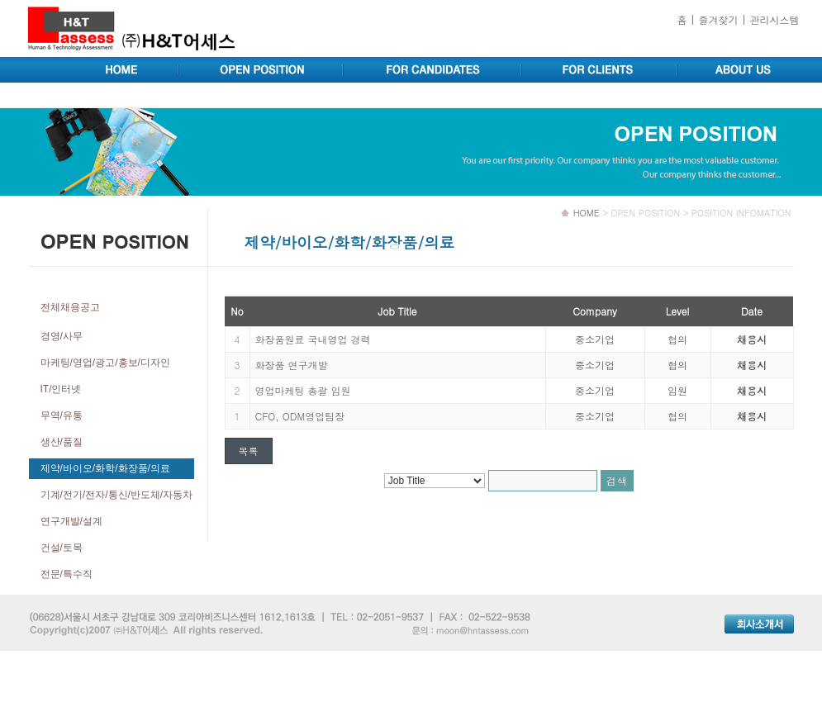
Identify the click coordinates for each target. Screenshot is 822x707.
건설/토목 (61, 547)
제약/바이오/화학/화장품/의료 (105, 468)
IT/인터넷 (61, 389)
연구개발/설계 (71, 521)
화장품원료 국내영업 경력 (313, 339)
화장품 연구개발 (291, 365)
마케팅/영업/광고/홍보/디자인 (105, 362)
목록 (249, 451)
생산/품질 (61, 442)
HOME (586, 212)
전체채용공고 (70, 307)
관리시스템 (775, 19)
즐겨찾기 (718, 19)
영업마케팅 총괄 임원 (303, 390)
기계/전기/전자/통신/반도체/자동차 (116, 495)
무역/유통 (61, 415)
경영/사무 (61, 336)
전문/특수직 (66, 574)
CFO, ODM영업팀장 (300, 416)
